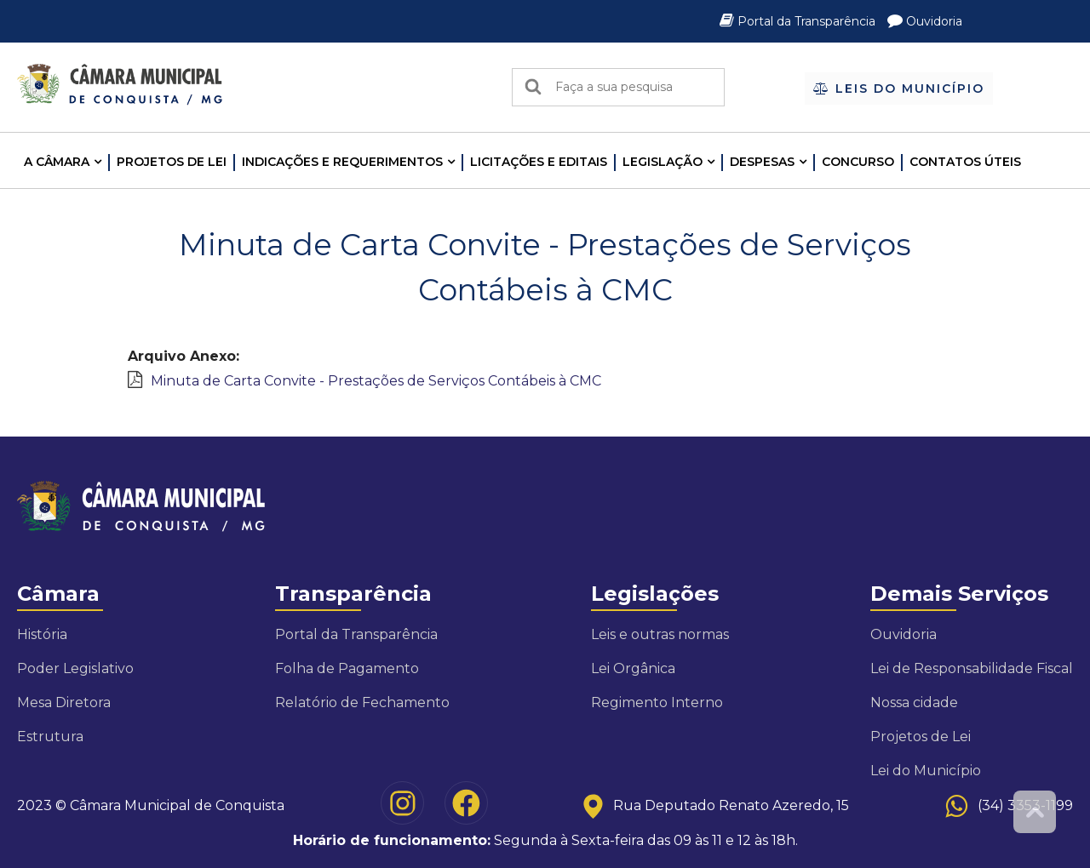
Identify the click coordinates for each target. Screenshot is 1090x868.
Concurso (858, 161)
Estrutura (50, 736)
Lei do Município (925, 770)
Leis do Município (898, 88)
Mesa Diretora (64, 702)
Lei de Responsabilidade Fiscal (971, 668)
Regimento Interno (657, 702)
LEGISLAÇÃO (662, 161)
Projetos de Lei (172, 161)
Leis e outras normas (660, 634)
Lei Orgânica (633, 668)
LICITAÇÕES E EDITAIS (538, 161)
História (42, 634)
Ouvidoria (924, 21)
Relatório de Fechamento (362, 702)
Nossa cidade (914, 702)
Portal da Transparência (799, 21)
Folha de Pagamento (347, 668)
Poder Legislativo (75, 668)
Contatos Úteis (965, 161)
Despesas (762, 161)
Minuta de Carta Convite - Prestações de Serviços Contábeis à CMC (376, 381)
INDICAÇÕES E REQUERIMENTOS (342, 161)
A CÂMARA (56, 161)
